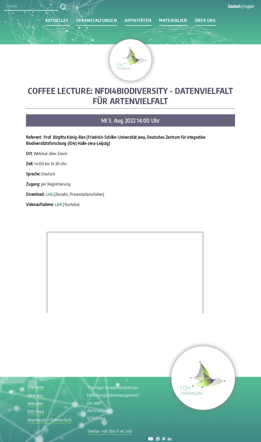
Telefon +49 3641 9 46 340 (109, 431)
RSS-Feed (36, 411)
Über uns (205, 20)
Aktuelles (57, 20)
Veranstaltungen (96, 20)
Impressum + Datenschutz (50, 419)
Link (49, 194)
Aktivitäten (138, 20)
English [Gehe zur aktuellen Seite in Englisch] (248, 6)
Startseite (36, 387)
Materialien (173, 20)
